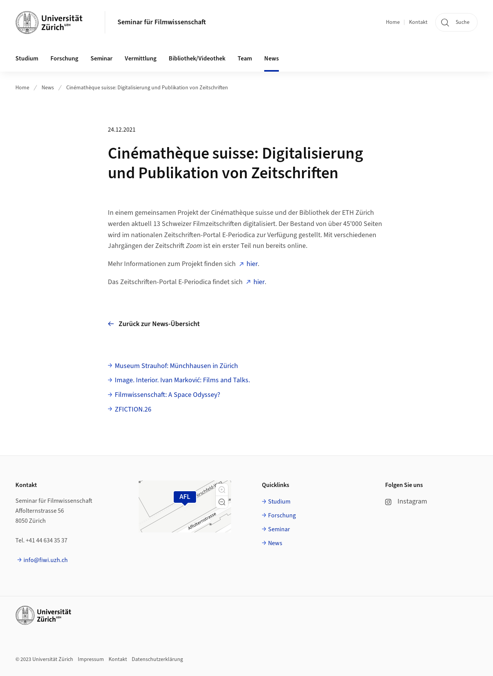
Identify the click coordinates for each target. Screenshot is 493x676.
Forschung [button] (64, 58)
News (48, 88)
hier (252, 264)
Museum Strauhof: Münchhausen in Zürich (176, 366)
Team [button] (245, 58)
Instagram (406, 501)
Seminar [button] (101, 58)
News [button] (271, 58)
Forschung (282, 515)
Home (393, 22)
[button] (222, 490)
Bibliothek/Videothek (197, 58)
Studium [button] (26, 58)
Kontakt (418, 22)
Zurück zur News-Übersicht (154, 324)
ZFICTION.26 (133, 409)
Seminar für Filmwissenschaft (161, 22)
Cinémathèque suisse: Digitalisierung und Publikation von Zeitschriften (147, 88)
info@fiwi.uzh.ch (45, 560)
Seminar (279, 529)
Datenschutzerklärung (157, 659)
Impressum (91, 659)
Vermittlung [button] (140, 58)
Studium (279, 501)
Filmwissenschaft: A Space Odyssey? (167, 395)
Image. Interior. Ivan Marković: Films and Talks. (182, 380)
